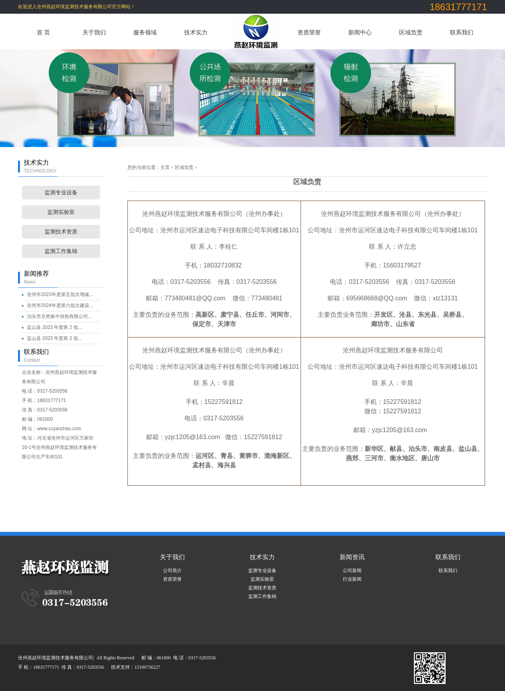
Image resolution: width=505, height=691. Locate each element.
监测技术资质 (61, 232)
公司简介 (172, 570)
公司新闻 (352, 570)
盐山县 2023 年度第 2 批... (54, 327)
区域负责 (411, 32)
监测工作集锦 (61, 251)
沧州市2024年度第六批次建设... (60, 305)
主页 (165, 167)
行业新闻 (352, 579)
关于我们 (94, 32)
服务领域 (145, 32)
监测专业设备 (61, 193)
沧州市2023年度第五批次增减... (60, 294)
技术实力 (196, 32)
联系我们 (461, 32)
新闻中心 (360, 32)
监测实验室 (61, 212)
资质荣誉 (309, 32)
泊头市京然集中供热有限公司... (59, 316)
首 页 (43, 32)
